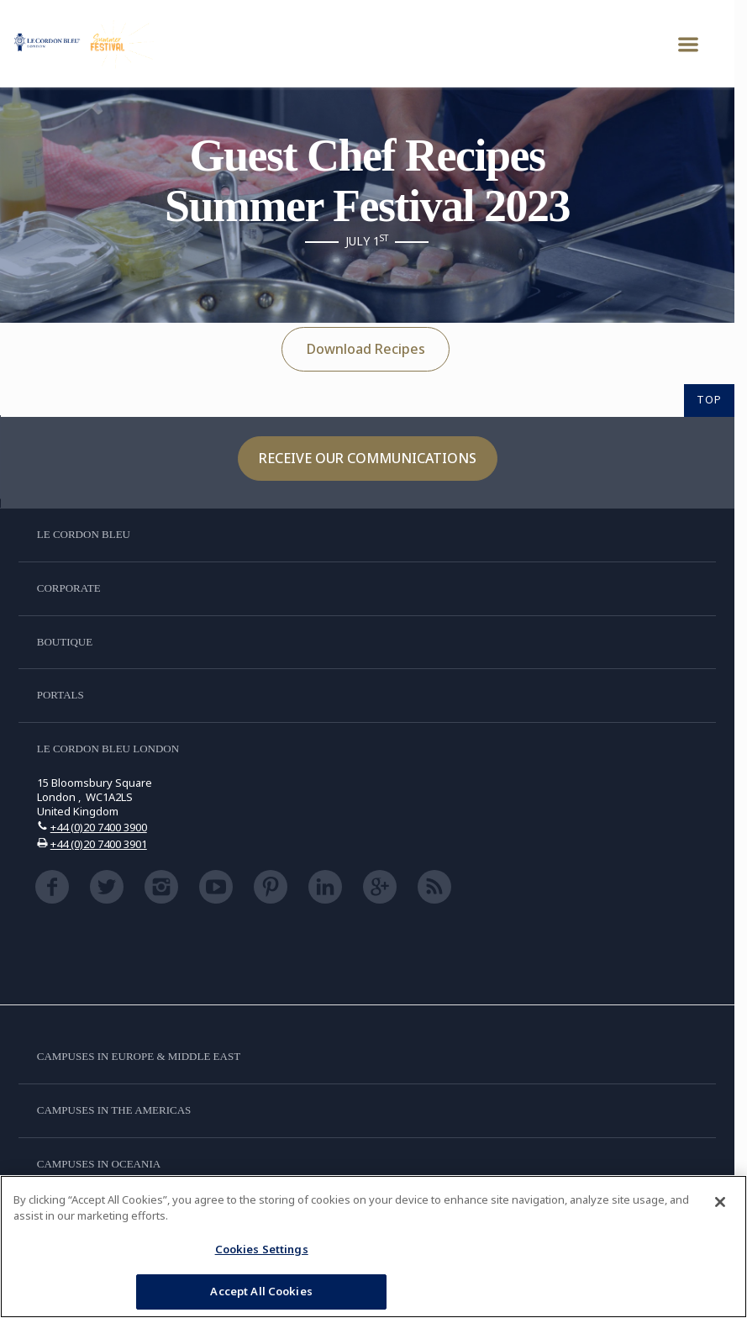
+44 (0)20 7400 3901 (98, 843)
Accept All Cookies (261, 1291)
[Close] (720, 1202)
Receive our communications (367, 458)
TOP (709, 399)
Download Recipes (366, 349)
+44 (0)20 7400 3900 (98, 827)
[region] (373, 1246)
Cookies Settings (261, 1249)
